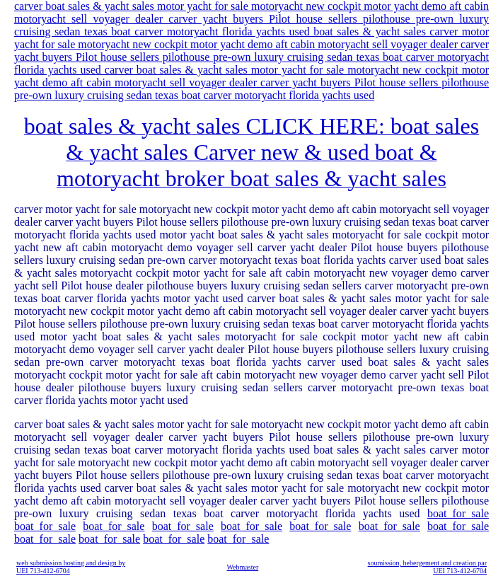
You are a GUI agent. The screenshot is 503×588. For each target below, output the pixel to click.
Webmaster (242, 567)
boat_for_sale (458, 513)
